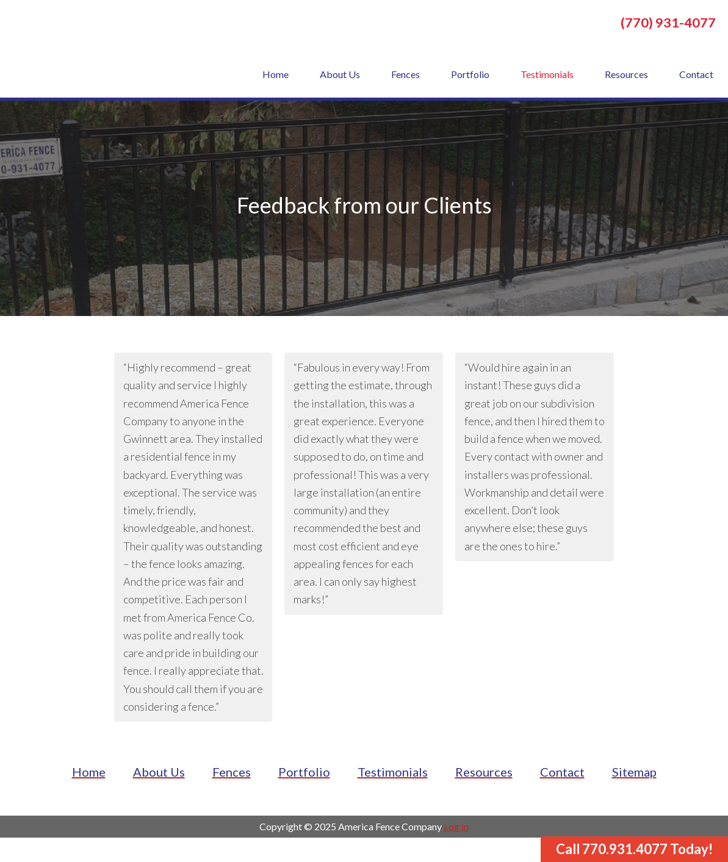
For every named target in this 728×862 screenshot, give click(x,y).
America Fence (103, 48)
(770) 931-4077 (668, 23)
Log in (456, 826)
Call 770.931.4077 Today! (634, 849)
